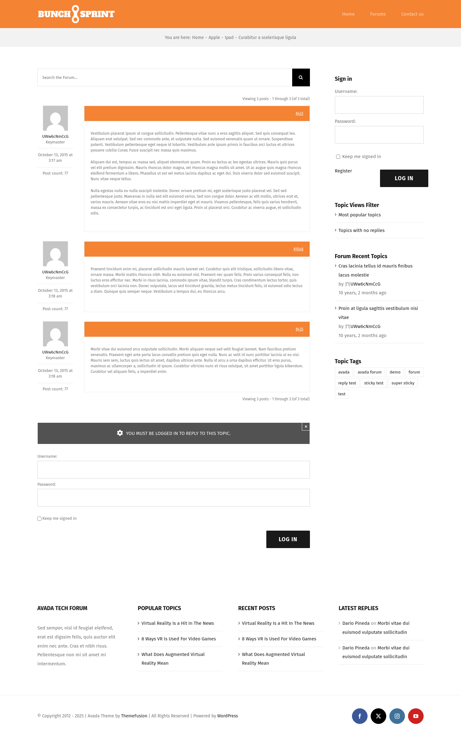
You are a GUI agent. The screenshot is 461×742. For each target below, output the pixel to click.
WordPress (227, 716)
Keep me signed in (59, 518)
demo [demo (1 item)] (395, 372)
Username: (47, 456)
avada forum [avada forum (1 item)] (370, 372)
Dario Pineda (355, 623)
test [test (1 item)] (341, 394)
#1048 (298, 249)
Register (343, 171)
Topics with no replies (362, 230)
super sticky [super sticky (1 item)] (403, 383)
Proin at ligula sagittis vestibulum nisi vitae (378, 313)
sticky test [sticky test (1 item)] (373, 383)
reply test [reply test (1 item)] (347, 383)
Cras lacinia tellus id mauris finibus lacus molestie (376, 270)
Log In (288, 539)
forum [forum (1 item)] (414, 372)
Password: (46, 484)
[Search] (301, 77)
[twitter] (378, 716)
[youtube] (416, 716)
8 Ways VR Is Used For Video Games (178, 639)
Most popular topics (360, 215)
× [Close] (306, 426)
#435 (299, 329)
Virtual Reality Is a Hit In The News (177, 623)
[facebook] (360, 716)
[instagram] (397, 716)
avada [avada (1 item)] (343, 372)
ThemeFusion (134, 716)
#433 (299, 113)
